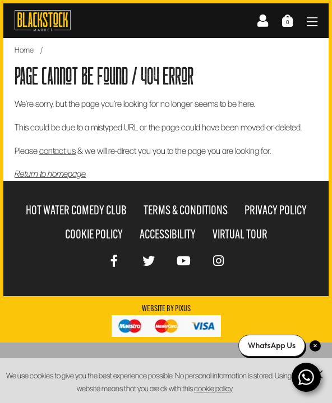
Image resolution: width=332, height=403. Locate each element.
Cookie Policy (94, 234)
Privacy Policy (276, 210)
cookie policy (213, 388)
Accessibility (168, 234)
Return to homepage (50, 173)
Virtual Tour (240, 234)
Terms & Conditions (186, 210)
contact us (57, 150)
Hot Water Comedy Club (76, 210)
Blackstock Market (43, 20)
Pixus (183, 308)
